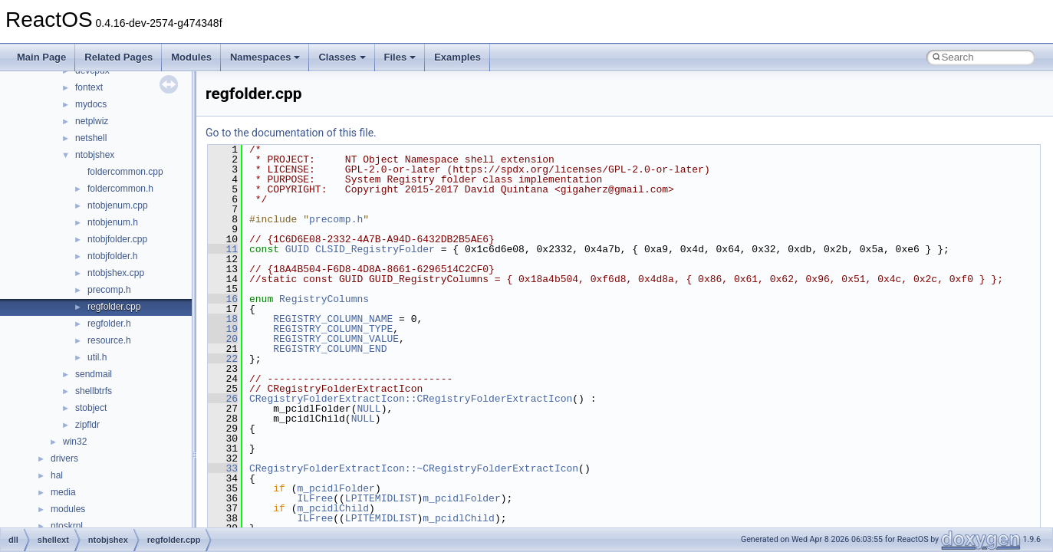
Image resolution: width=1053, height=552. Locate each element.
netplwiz (91, 121)
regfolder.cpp (113, 306)
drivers (64, 458)
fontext (89, 87)
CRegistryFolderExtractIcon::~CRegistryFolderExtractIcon (413, 468)
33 (223, 468)
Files (400, 57)
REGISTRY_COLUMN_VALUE (336, 339)
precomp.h (109, 289)
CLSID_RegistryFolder (375, 249)
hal (57, 475)
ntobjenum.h (112, 222)
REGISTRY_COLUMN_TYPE (333, 329)
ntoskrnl (67, 526)
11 (223, 249)
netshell (91, 138)
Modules (191, 57)
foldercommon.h (120, 188)
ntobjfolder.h (112, 256)
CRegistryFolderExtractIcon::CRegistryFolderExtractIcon (410, 399)
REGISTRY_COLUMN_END (330, 349)
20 (223, 339)
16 (223, 299)
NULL (368, 409)
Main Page (41, 57)
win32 (75, 441)
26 (223, 399)
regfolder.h (109, 323)
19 (223, 329)
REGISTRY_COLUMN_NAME (333, 319)
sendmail (93, 374)
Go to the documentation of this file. (291, 133)
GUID (297, 249)
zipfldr (87, 424)
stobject (91, 407)
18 (223, 319)
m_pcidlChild (333, 508)
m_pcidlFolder (335, 488)
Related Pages (118, 57)
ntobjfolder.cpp (117, 239)
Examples (457, 57)
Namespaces (265, 57)
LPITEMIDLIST (381, 498)
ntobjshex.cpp (115, 273)
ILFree (315, 498)
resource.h (109, 340)
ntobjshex (94, 155)
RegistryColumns (324, 299)
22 (223, 359)
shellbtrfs (93, 391)
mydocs (91, 104)
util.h (97, 357)
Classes (341, 57)
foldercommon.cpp (125, 171)
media (63, 492)
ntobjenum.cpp (117, 205)
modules (68, 509)
